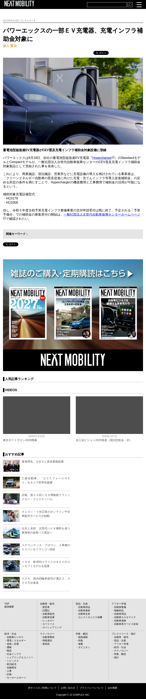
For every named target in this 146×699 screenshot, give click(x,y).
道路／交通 (13, 644)
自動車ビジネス (15, 637)
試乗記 (46, 610)
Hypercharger (103, 157)
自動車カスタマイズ (125, 617)
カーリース (48, 624)
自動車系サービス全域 (126, 624)
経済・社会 (10, 633)
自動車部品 (84, 607)
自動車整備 (120, 607)
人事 (9, 671)
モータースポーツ (16, 677)
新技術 (46, 644)
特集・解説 (82, 633)
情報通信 (47, 640)
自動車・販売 (47, 603)
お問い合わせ (68, 687)
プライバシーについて (92, 687)
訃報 (9, 674)
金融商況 (11, 667)
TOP (6, 603)
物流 (9, 650)
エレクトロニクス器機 (90, 617)
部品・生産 (82, 603)
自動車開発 (48, 637)
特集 (80, 640)
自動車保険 (120, 620)
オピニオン (84, 647)
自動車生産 (84, 613)
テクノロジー (47, 633)
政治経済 (11, 664)
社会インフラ (14, 654)
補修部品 (119, 610)
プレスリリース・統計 (124, 633)
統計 (116, 657)
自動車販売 (48, 613)
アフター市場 (119, 603)
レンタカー (48, 620)
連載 (80, 644)
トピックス (13, 660)
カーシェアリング (52, 627)
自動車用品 (120, 613)
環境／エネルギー (16, 640)
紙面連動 (83, 637)
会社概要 (112, 687)
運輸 (9, 647)
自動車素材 (84, 610)
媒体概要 (9, 606)
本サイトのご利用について (42, 687)
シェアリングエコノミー (20, 657)
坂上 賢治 (10, 46)
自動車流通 (48, 617)
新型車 (46, 607)
